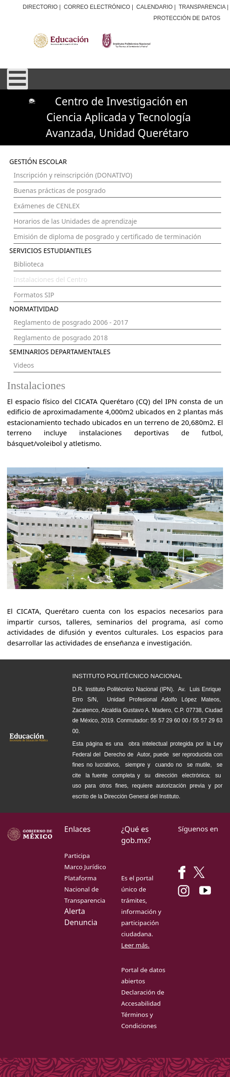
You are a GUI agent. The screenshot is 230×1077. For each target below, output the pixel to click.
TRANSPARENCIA (202, 7)
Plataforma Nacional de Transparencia (84, 889)
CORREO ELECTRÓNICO (97, 7)
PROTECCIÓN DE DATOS (187, 18)
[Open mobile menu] (17, 79)
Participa (77, 855)
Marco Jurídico (85, 867)
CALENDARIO (154, 7)
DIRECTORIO (40, 7)
